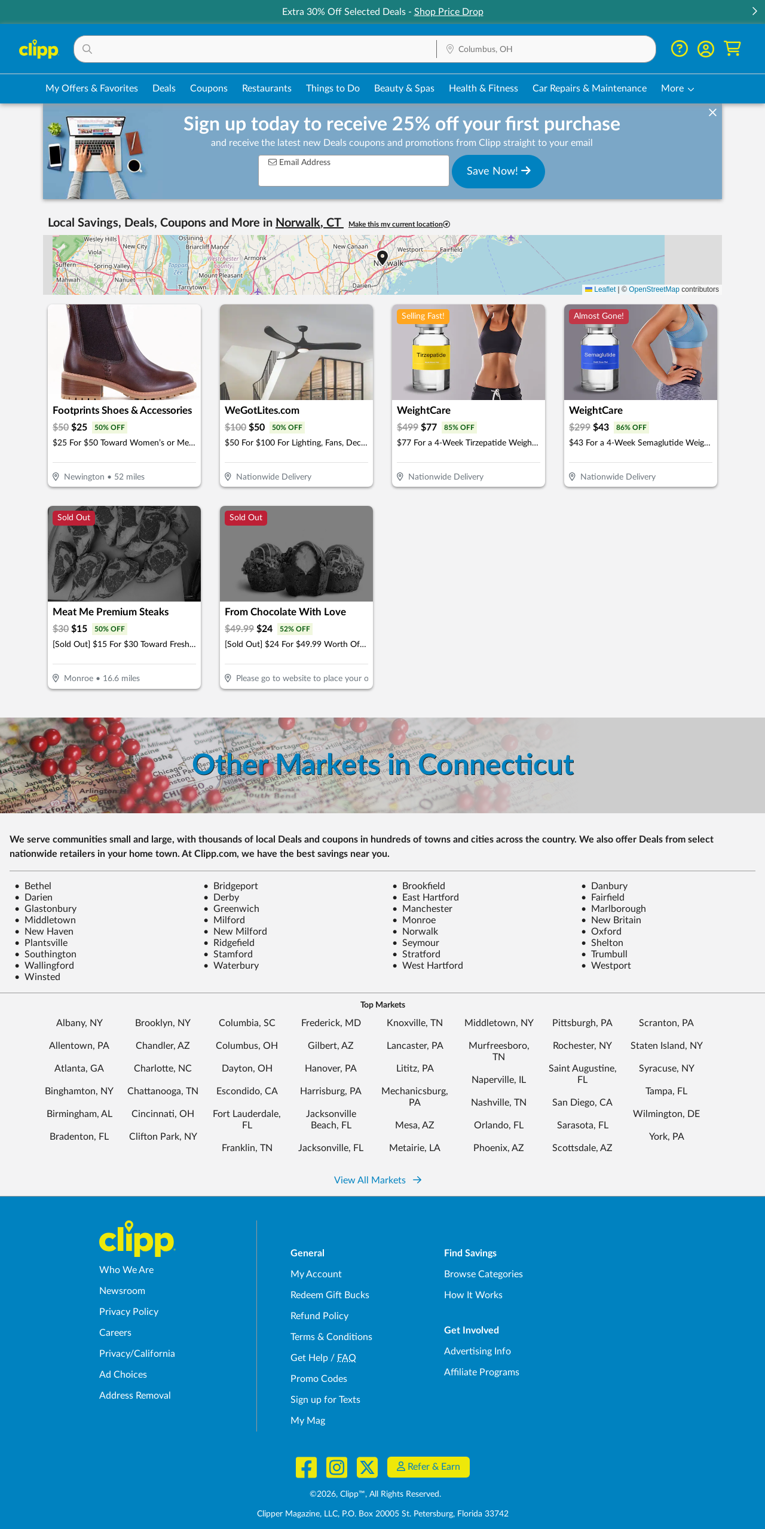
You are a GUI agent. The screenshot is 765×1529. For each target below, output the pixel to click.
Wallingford (44, 965)
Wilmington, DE (666, 1114)
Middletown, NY (499, 1023)
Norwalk (415, 931)
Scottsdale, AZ (582, 1148)
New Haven (44, 931)
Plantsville (41, 943)
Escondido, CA (247, 1091)
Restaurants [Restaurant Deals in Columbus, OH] (267, 88)
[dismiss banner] (712, 113)
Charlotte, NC (163, 1068)
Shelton (602, 943)
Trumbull (604, 954)
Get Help (309, 1358)
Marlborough (613, 909)
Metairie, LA (414, 1148)
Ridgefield (229, 943)
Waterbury (231, 965)
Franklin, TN (247, 1148)
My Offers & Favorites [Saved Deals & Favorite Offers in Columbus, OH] (91, 88)
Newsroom (122, 1291)
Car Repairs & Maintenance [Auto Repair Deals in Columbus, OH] (590, 88)
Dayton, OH (247, 1068)
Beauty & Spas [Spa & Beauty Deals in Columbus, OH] (404, 88)
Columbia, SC (247, 1023)
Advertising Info (477, 1351)
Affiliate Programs (481, 1372)
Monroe (414, 920)
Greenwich (231, 909)
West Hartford (427, 965)
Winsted (37, 977)
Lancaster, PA (415, 1046)
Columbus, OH (247, 1046)
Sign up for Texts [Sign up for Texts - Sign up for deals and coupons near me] (325, 1400)
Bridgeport (230, 886)
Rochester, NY (582, 1046)
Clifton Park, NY (163, 1137)
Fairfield (603, 897)
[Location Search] (546, 49)
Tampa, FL (666, 1091)
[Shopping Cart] (732, 49)
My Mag (307, 1421)
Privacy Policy (128, 1312)
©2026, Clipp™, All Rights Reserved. (375, 1494)
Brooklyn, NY (163, 1023)
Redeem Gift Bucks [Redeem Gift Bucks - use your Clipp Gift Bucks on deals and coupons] (329, 1295)
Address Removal (135, 1395)
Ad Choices (123, 1375)
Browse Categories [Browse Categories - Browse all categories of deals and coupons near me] (483, 1274)
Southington (45, 954)
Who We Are (126, 1270)
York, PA (666, 1137)
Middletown (45, 920)
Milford (224, 920)
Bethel (32, 886)
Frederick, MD (331, 1023)
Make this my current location (399, 224)
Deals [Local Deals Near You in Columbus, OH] (164, 88)
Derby (221, 897)
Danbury (604, 886)
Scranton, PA (666, 1023)
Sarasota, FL (582, 1125)
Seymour (415, 943)
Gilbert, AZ (331, 1046)
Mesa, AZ (414, 1125)
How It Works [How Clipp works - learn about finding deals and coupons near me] (473, 1295)
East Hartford (425, 897)
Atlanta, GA (79, 1068)
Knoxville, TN (415, 1023)
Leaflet (600, 289)
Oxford (601, 931)
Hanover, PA (331, 1068)
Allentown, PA (79, 1046)
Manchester (422, 909)
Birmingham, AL (79, 1114)
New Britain (611, 920)
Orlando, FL (499, 1125)
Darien (33, 897)
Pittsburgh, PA (582, 1023)
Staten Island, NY (667, 1046)
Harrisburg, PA (331, 1091)
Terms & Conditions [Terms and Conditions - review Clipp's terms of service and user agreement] (331, 1337)
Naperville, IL (499, 1080)
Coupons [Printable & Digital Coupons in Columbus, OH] (209, 88)
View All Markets (377, 1180)
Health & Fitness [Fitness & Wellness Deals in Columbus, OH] (483, 88)
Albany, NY (79, 1023)
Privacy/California (137, 1354)
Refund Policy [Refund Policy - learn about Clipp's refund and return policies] (319, 1316)
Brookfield (418, 886)
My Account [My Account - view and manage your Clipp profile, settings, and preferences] (316, 1274)
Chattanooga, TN (162, 1091)
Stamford (228, 954)
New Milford (235, 931)
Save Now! (499, 171)
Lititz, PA (415, 1068)
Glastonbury (45, 909)
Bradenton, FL (79, 1137)
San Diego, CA (582, 1102)
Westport (606, 965)
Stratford (416, 954)
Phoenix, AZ (498, 1148)
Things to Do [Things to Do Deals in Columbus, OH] (333, 88)
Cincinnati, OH (162, 1114)
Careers (115, 1333)
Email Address (299, 162)
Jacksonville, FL (330, 1148)
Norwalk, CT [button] (310, 223)
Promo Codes (318, 1379)
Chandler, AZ (163, 1046)
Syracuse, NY (666, 1068)
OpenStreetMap (654, 289)
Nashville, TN (499, 1102)
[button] (754, 12)
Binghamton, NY (79, 1091)
